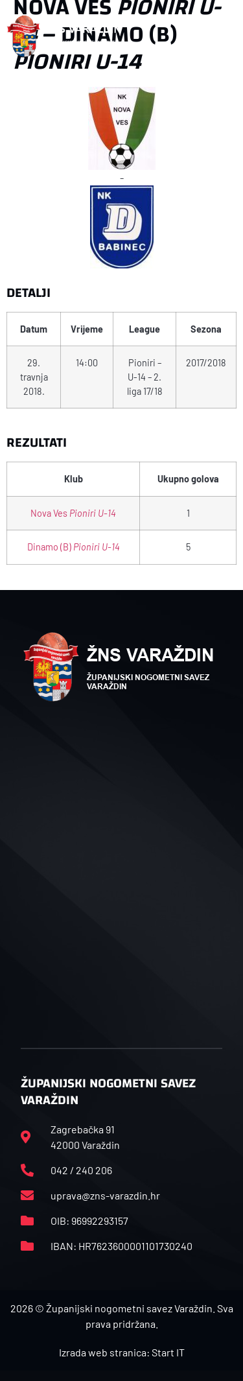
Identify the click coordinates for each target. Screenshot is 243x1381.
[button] (222, 36)
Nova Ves (73, 513)
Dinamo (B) (73, 546)
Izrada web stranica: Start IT (122, 1352)
